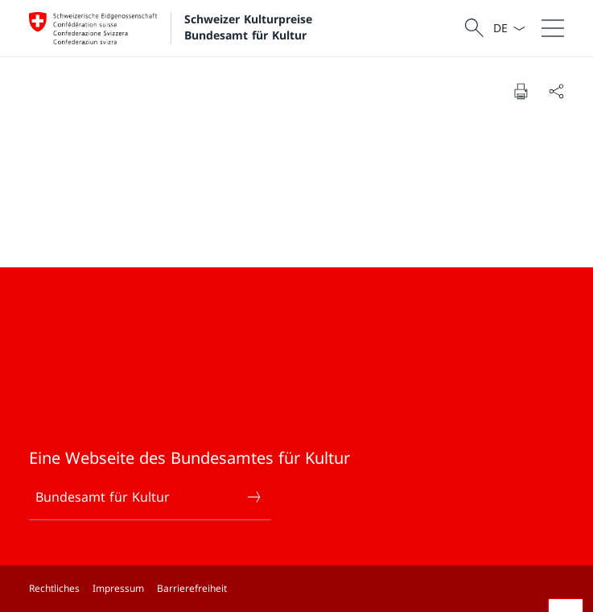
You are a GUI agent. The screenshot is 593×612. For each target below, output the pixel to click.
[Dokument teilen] (556, 91)
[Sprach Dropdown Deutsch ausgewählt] (509, 28)
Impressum (118, 588)
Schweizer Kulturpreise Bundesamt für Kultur (250, 26)
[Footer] (296, 588)
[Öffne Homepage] (172, 28)
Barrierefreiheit (192, 588)
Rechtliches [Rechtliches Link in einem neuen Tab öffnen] (54, 588)
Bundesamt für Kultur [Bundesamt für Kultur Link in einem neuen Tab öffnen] (148, 497)
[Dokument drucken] (520, 91)
